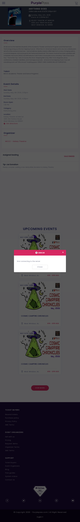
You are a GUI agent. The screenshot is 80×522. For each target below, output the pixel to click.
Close (40, 267)
